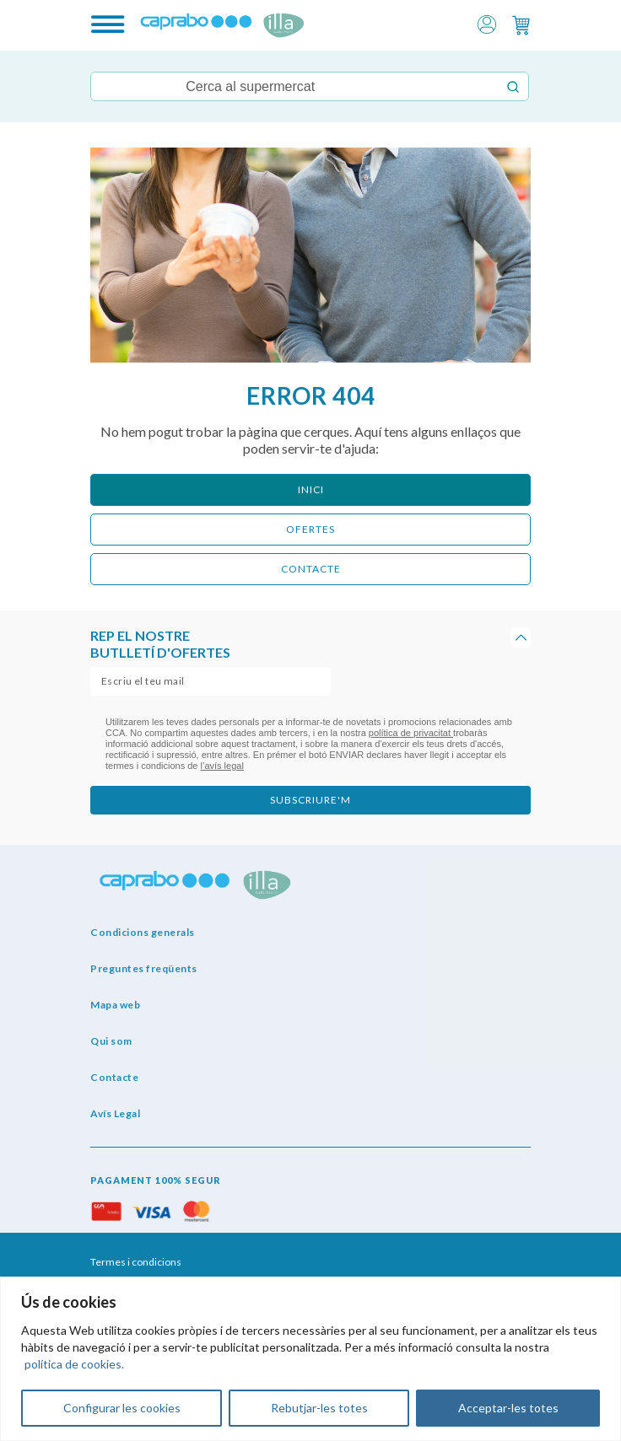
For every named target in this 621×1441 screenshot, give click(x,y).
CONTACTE (311, 568)
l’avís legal (222, 766)
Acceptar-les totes (508, 1408)
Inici (311, 489)
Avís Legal (115, 1113)
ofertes (310, 529)
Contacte (114, 1077)
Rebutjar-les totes (319, 1408)
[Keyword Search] (294, 86)
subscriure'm (310, 799)
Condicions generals (142, 932)
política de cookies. (74, 1364)
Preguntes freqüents (143, 968)
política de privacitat (411, 733)
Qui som (111, 1041)
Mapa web (115, 1004)
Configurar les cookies (122, 1408)
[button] (487, 23)
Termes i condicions (135, 1261)
